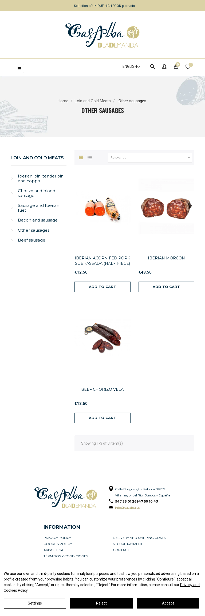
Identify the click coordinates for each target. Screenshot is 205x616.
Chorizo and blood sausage (36, 193)
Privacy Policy (57, 538)
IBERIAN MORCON (166, 258)
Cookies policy (58, 544)
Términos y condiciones (66, 556)
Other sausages (33, 230)
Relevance (151, 158)
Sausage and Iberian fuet (38, 208)
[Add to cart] (102, 287)
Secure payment (128, 544)
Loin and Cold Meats (37, 157)
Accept (168, 603)
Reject (101, 603)
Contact (121, 550)
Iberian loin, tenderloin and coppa (41, 178)
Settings (35, 603)
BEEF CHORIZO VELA (102, 389)
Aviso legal (54, 550)
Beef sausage (31, 240)
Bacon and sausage (38, 220)
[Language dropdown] (129, 67)
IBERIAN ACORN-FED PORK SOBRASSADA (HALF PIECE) (102, 261)
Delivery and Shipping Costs (139, 538)
